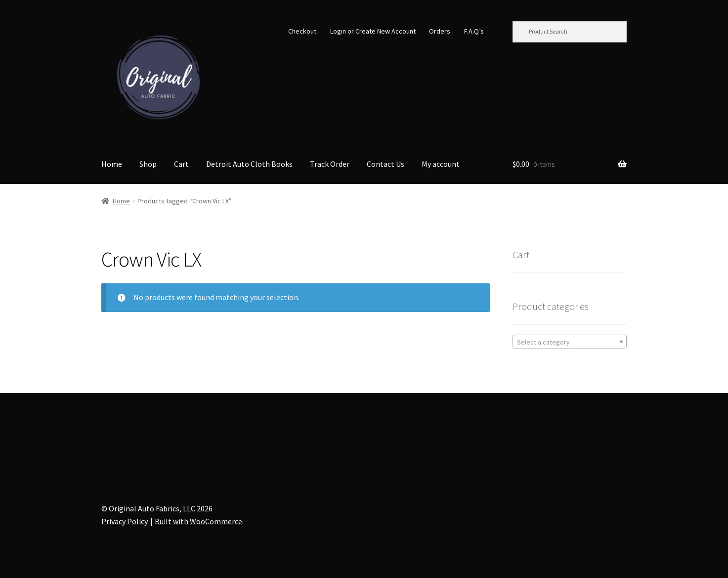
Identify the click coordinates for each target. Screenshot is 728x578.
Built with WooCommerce (198, 521)
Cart (181, 164)
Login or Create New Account (373, 31)
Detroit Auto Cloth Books (249, 164)
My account (441, 164)
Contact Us (385, 164)
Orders (439, 31)
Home (111, 164)
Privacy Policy (124, 521)
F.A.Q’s (474, 31)
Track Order (329, 164)
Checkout (302, 31)
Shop (148, 164)
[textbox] (569, 342)
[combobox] (570, 341)
